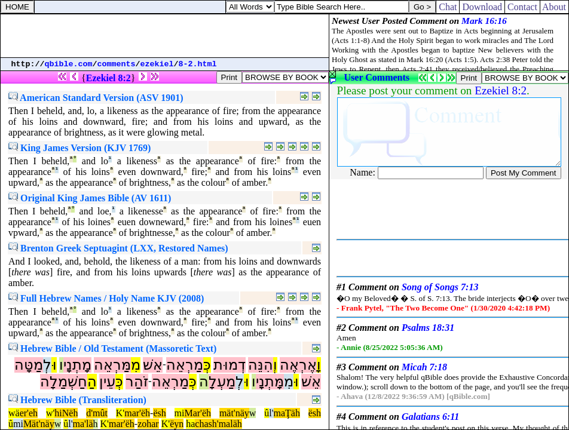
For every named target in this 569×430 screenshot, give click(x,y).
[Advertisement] (165, 36)
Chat (447, 7)
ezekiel (157, 64)
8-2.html (198, 64)
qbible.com (69, 64)
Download (482, 7)
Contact (522, 7)
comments (116, 64)
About (554, 7)
